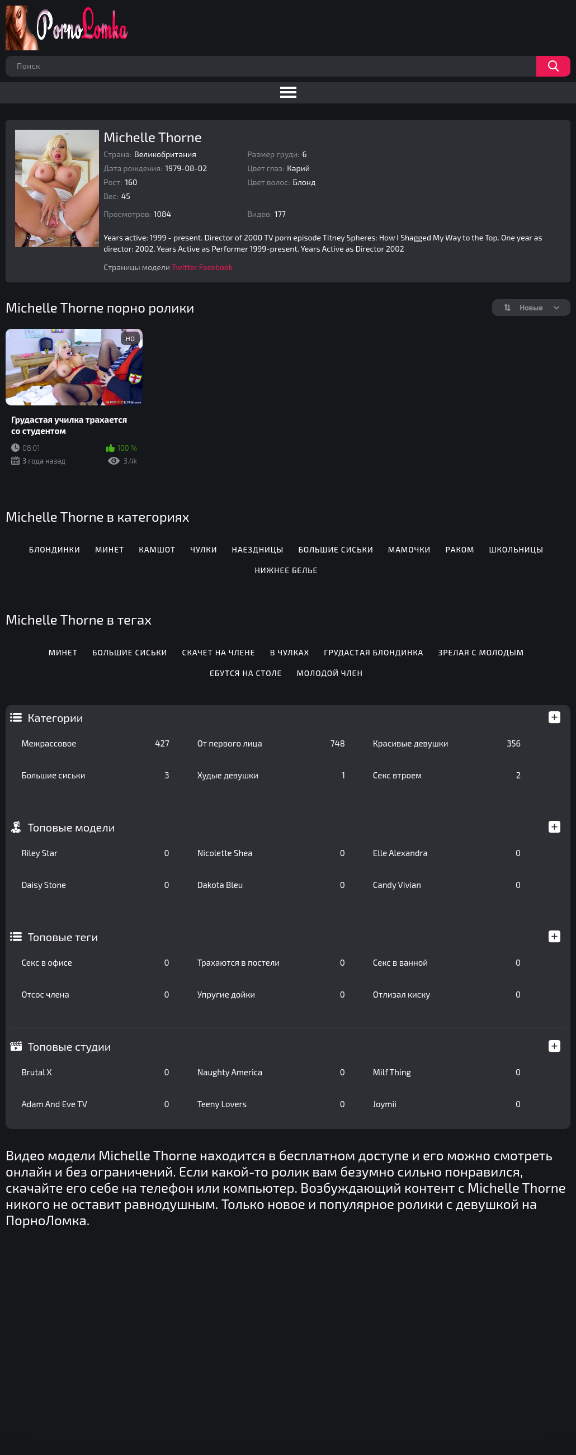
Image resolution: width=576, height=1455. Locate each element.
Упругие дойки (271, 994)
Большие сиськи (95, 775)
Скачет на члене (219, 652)
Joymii (447, 1104)
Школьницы (516, 549)
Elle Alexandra (447, 853)
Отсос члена (95, 994)
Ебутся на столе (246, 673)
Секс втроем (447, 775)
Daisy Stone (95, 885)
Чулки (203, 549)
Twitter (184, 267)
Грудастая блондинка (373, 652)
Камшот (157, 549)
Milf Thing (447, 1072)
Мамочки (409, 549)
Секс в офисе (95, 962)
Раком (459, 549)
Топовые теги (62, 936)
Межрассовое (95, 743)
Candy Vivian (447, 885)
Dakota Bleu (271, 885)
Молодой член (330, 673)
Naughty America (271, 1072)
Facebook (216, 267)
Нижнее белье (286, 570)
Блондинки (55, 549)
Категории (55, 717)
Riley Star (95, 853)
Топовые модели (71, 827)
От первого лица (271, 743)
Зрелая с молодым (481, 652)
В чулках (289, 652)
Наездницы (258, 549)
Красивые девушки (447, 743)
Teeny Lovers (271, 1104)
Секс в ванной (447, 962)
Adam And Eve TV (95, 1104)
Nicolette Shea (271, 853)
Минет (109, 549)
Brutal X (95, 1072)
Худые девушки (271, 775)
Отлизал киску (447, 994)
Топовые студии (69, 1046)
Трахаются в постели (271, 962)
